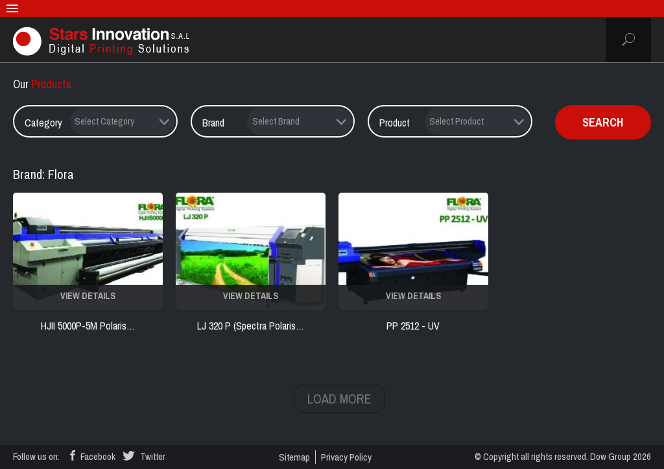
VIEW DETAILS (87, 296)
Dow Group (610, 456)
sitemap (294, 457)
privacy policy (346, 457)
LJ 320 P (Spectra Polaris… (250, 326)
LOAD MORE (339, 398)
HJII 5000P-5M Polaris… (88, 326)
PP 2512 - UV (413, 326)
